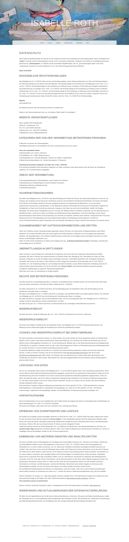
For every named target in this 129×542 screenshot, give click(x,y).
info (87, 43)
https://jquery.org (95, 485)
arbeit (58, 43)
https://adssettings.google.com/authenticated (33, 481)
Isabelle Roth (64, 23)
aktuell (50, 43)
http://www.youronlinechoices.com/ (30, 355)
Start (42, 43)
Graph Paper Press (76, 537)
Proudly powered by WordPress (55, 537)
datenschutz (93, 525)
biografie (79, 43)
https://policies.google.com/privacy (77, 478)
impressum (86, 525)
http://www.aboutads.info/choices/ (77, 353)
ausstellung (68, 43)
